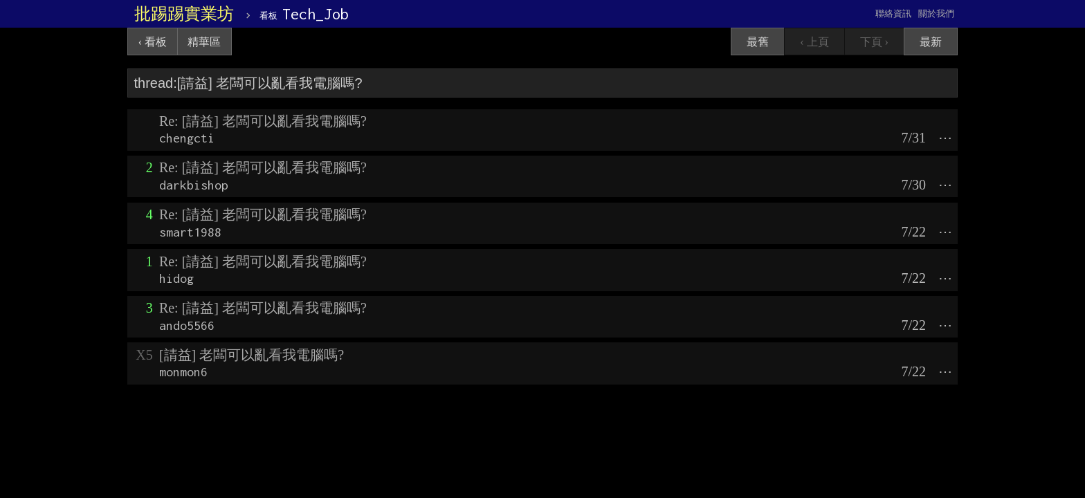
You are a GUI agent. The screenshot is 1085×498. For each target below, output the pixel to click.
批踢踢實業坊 (184, 14)
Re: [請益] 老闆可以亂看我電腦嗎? (263, 121)
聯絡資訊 (893, 13)
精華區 (204, 42)
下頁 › (874, 42)
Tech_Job (304, 14)
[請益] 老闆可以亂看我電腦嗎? (251, 354)
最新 (931, 42)
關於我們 (936, 13)
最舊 (758, 42)
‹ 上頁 (814, 42)
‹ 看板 (152, 42)
